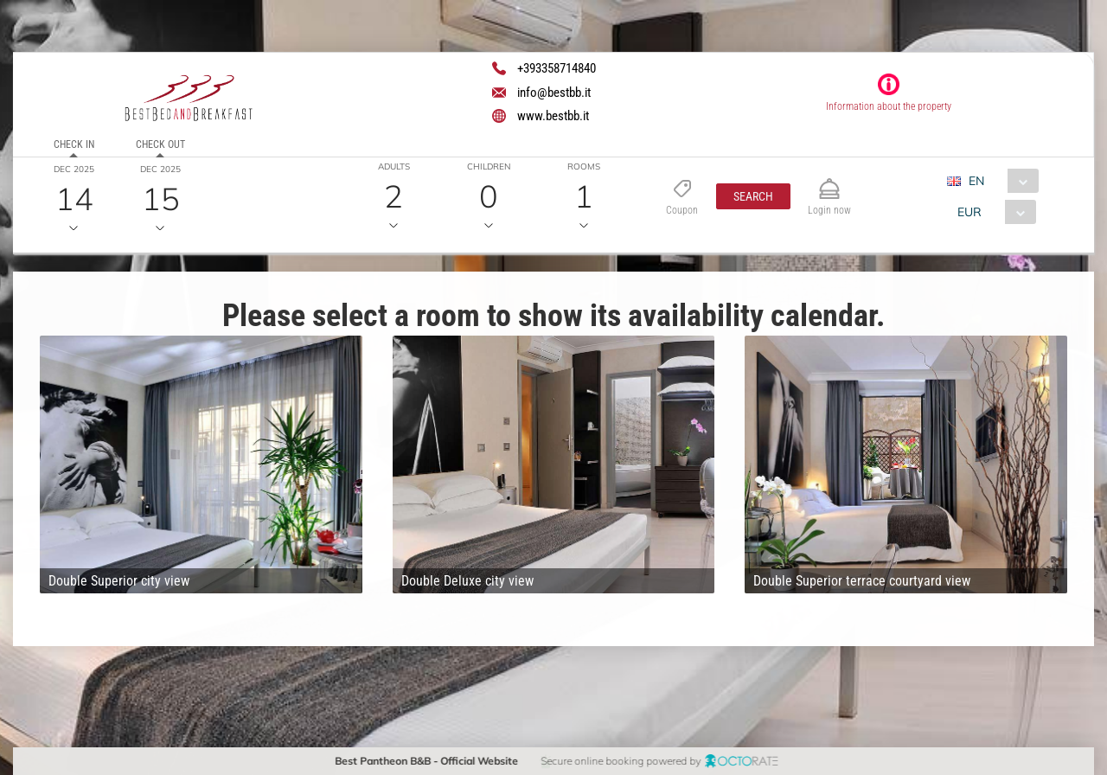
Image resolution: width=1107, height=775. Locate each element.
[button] (753, 196)
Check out (160, 144)
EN (976, 181)
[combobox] (999, 181)
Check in (74, 144)
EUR (969, 212)
